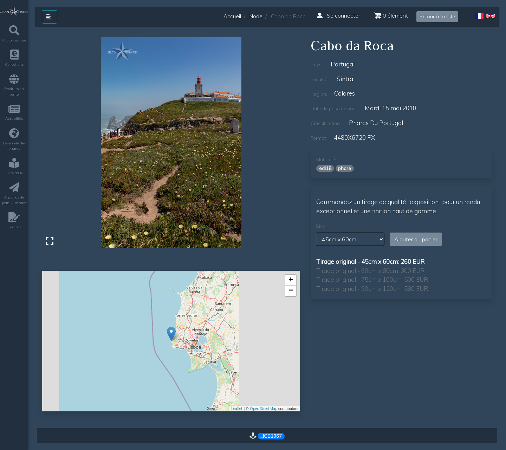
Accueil (232, 16)
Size (320, 226)
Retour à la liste (437, 16)
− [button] (290, 291)
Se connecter (338, 15)
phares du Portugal (376, 122)
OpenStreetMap (263, 408)
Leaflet (236, 408)
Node (255, 16)
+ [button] (290, 280)
